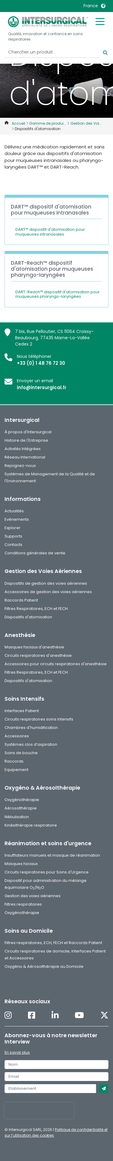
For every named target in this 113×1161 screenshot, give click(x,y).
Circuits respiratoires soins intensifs (39, 719)
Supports (13, 536)
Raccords (14, 761)
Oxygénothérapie (22, 800)
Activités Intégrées (23, 449)
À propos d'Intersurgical (28, 432)
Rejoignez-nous (20, 465)
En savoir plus (17, 1052)
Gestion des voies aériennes (33, 896)
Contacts (13, 544)
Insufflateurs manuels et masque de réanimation (52, 855)
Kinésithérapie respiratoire (31, 825)
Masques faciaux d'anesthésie (34, 647)
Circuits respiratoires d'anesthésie (38, 655)
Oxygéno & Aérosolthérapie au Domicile (44, 966)
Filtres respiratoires (23, 904)
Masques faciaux (21, 864)
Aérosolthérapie (21, 808)
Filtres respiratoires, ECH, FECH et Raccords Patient (53, 943)
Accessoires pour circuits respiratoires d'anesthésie (56, 664)
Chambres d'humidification (31, 727)
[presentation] (39, 1110)
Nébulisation (17, 817)
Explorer (12, 528)
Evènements (17, 519)
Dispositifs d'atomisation (28, 617)
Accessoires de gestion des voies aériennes (48, 592)
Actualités (14, 511)
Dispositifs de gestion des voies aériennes (46, 583)
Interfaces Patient (22, 711)
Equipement (16, 769)
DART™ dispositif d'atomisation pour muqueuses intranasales (50, 232)
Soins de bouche (21, 753)
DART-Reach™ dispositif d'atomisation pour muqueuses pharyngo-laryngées (57, 294)
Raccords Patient (21, 600)
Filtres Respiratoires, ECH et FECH (36, 608)
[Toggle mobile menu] (100, 21)
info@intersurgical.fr (41, 387)
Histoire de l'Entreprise (26, 440)
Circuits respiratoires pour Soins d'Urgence (47, 872)
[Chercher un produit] (52, 52)
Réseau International (25, 457)
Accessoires (17, 736)
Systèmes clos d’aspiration (31, 744)
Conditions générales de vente (35, 553)
